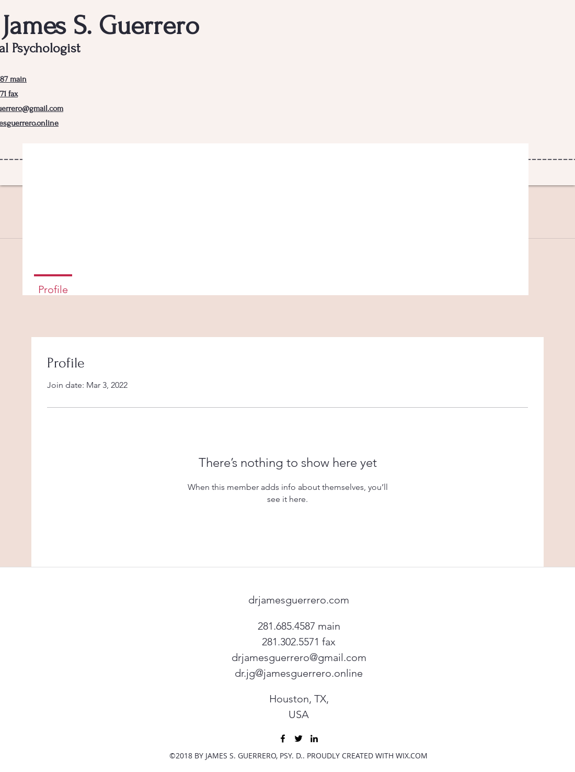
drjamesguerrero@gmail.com (299, 657)
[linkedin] (314, 738)
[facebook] (283, 738)
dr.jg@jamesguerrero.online (299, 673)
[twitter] (298, 738)
